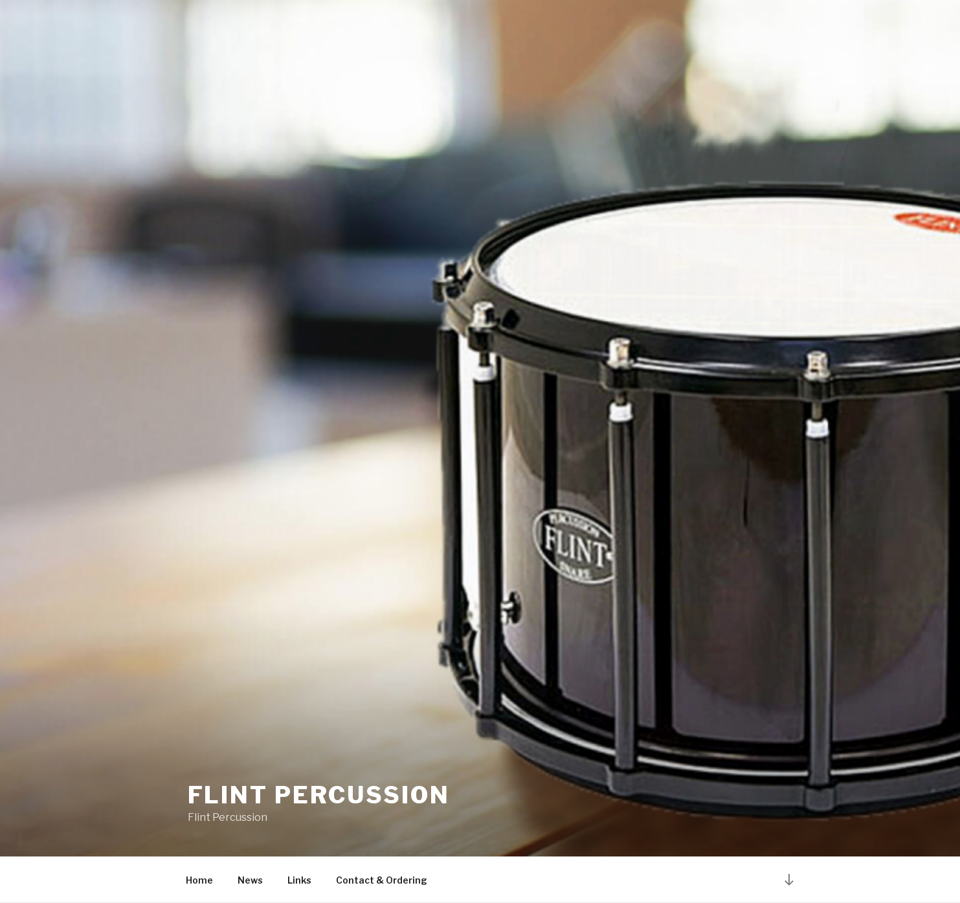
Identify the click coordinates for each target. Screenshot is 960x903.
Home (199, 880)
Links (299, 880)
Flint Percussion (319, 795)
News (250, 880)
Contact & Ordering (381, 880)
